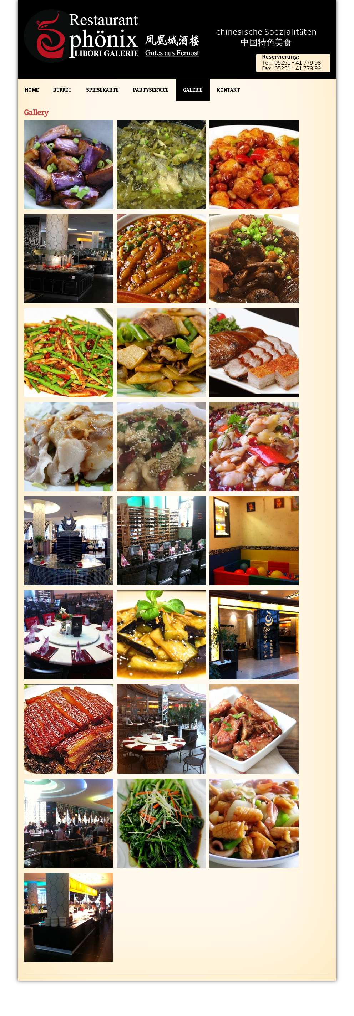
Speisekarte (102, 90)
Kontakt (228, 90)
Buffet (62, 90)
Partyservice (151, 90)
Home (32, 90)
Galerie (193, 90)
